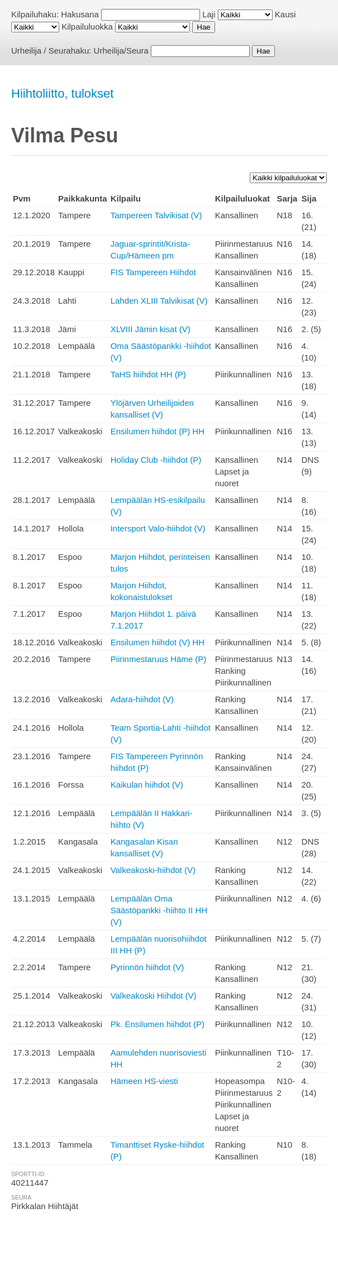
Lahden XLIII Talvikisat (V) (159, 300)
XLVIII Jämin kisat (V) (151, 329)
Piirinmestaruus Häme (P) (159, 659)
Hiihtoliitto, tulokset (62, 93)
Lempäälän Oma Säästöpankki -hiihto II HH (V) (159, 910)
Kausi (285, 14)
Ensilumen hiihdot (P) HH (157, 431)
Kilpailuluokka (87, 26)
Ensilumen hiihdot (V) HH (157, 642)
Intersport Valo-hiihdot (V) (158, 528)
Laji (208, 14)
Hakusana (80, 14)
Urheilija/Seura (121, 50)
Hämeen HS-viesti (144, 1081)
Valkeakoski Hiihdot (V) (154, 995)
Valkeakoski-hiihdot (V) (153, 870)
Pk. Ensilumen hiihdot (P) (157, 1024)
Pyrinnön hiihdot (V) (147, 967)
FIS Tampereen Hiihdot (153, 272)
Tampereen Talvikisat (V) (156, 215)
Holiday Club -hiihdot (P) (156, 459)
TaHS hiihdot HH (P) (148, 374)
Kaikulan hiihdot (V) (147, 784)
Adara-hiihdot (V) (142, 699)
